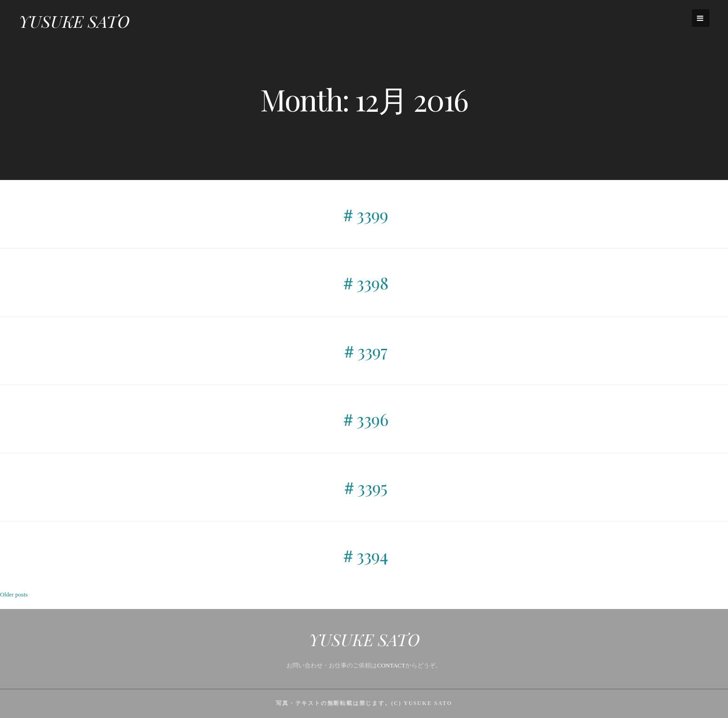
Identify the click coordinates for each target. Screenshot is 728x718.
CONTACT (391, 665)
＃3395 (364, 487)
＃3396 (364, 419)
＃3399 (364, 214)
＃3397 (364, 351)
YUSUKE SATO (74, 21)
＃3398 (364, 282)
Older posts (14, 594)
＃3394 (364, 555)
